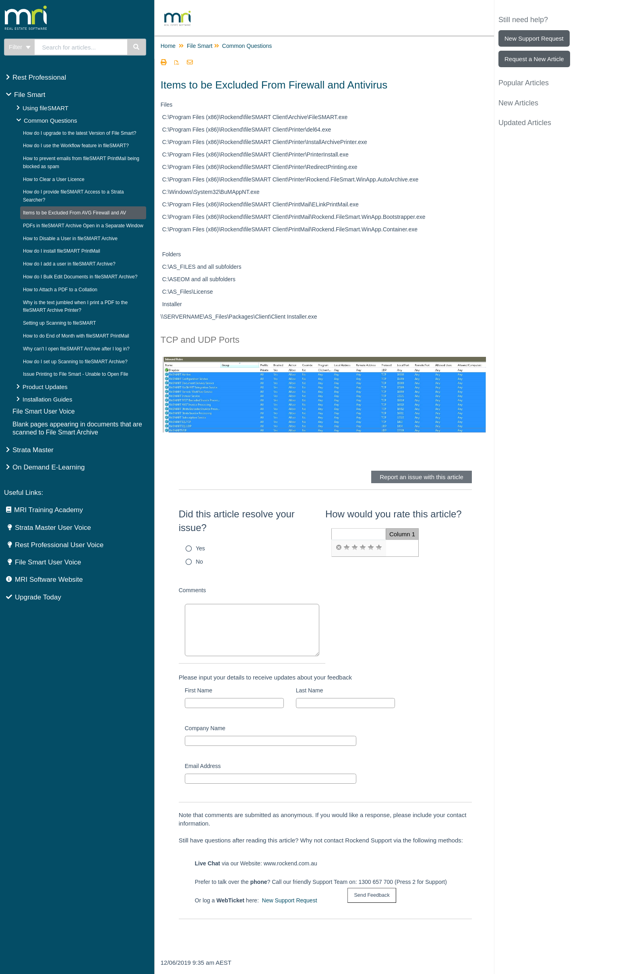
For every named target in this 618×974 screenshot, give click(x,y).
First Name (198, 690)
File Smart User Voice (43, 411)
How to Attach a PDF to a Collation (60, 289)
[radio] (339, 548)
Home (168, 46)
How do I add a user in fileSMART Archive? (69, 264)
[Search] (136, 47)
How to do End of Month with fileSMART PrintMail (76, 336)
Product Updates (45, 386)
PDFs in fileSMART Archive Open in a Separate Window (83, 226)
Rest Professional (39, 77)
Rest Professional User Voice (59, 545)
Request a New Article (534, 59)
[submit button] (371, 895)
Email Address (203, 766)
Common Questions (50, 120)
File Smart (29, 95)
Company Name (205, 728)
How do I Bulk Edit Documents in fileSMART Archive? (80, 277)
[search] (80, 47)
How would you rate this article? (393, 514)
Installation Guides (47, 399)
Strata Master (33, 450)
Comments (192, 590)
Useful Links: (23, 492)
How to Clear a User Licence (54, 179)
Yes (200, 548)
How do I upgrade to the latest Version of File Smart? (79, 133)
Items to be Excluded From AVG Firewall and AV (74, 213)
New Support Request (289, 900)
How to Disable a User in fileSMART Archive (70, 238)
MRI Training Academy (48, 510)
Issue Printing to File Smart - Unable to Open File (75, 374)
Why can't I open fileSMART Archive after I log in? (76, 349)
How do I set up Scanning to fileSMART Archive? (75, 361)
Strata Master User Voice (53, 527)
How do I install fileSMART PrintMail (61, 251)
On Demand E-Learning (48, 467)
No (199, 561)
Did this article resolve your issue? (237, 521)
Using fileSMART (45, 108)
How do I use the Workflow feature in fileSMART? (76, 145)
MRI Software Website (49, 579)
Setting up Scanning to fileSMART (59, 323)
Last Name (309, 690)
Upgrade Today (38, 597)
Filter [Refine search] (20, 46)
